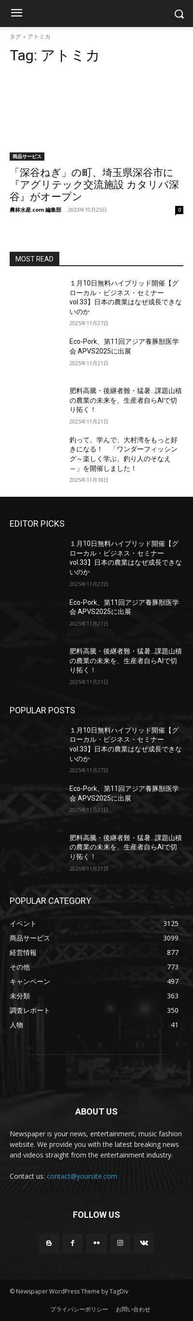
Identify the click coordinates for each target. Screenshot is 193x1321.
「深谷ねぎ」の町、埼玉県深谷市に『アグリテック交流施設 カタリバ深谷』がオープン (94, 185)
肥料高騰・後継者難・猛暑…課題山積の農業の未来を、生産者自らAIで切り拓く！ (125, 400)
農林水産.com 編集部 (35, 209)
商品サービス (27, 156)
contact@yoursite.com (82, 1176)
